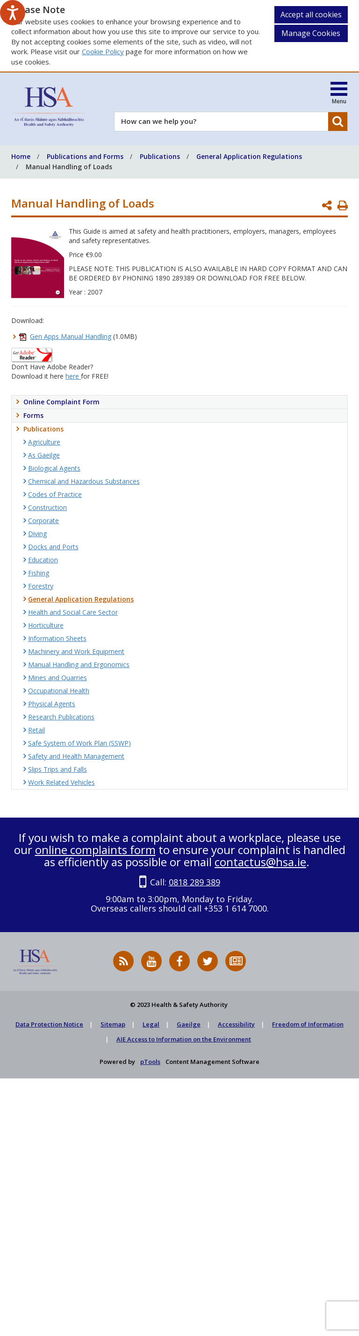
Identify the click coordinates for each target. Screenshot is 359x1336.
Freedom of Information (308, 1024)
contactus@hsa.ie (260, 861)
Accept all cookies (311, 14)
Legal (151, 1024)
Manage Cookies (310, 33)
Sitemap (113, 1024)
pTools (150, 1061)
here (73, 376)
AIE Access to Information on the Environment (183, 1039)
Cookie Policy (103, 51)
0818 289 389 (194, 882)
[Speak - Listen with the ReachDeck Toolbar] (12, 12)
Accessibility (236, 1024)
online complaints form (95, 849)
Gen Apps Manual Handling (70, 336)
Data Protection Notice (49, 1024)
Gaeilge (189, 1024)
